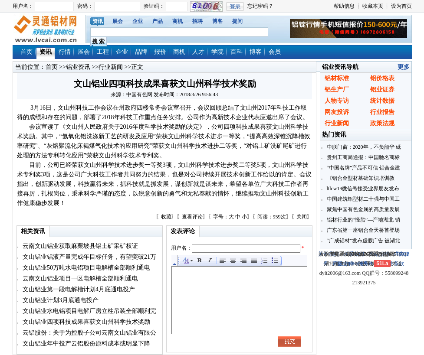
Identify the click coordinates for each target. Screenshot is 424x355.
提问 (237, 21)
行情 (65, 52)
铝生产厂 (337, 89)
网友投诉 (337, 112)
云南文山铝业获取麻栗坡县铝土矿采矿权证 (79, 246)
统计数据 (382, 101)
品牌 (141, 52)
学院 (217, 52)
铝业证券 (382, 89)
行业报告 (382, 112)
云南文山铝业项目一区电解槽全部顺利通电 (79, 278)
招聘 (197, 21)
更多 (404, 67)
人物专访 (337, 101)
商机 (177, 21)
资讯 (97, 21)
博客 (217, 21)
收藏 (166, 217)
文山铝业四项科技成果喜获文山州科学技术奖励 (86, 322)
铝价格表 (382, 78)
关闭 (301, 217)
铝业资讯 (78, 67)
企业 (137, 21)
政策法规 (382, 123)
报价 (160, 52)
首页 (26, 52)
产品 (157, 21)
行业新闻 (111, 67)
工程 (103, 52)
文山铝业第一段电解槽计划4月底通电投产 (78, 289)
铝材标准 (337, 78)
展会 (117, 21)
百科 (236, 52)
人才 (198, 52)
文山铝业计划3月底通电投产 (60, 300)
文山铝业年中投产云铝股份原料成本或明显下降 (86, 343)
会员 (275, 52)
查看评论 (192, 217)
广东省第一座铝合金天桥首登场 (362, 230)
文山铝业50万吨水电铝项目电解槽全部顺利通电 (86, 267)
